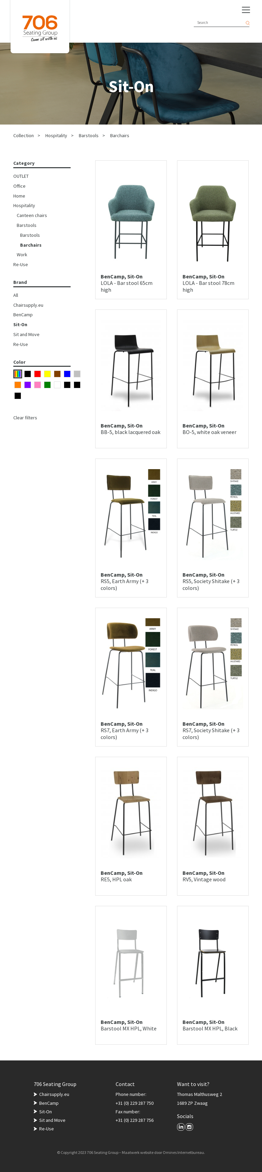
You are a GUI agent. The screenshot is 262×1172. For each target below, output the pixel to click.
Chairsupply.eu (28, 305)
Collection (23, 135)
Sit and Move (26, 334)
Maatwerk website (138, 1152)
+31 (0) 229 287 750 (135, 1103)
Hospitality (56, 135)
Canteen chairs (32, 215)
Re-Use (20, 264)
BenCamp (23, 315)
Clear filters (25, 418)
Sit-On (20, 324)
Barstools (89, 135)
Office (19, 186)
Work (22, 254)
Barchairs (119, 135)
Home (19, 196)
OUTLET (21, 176)
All (15, 295)
